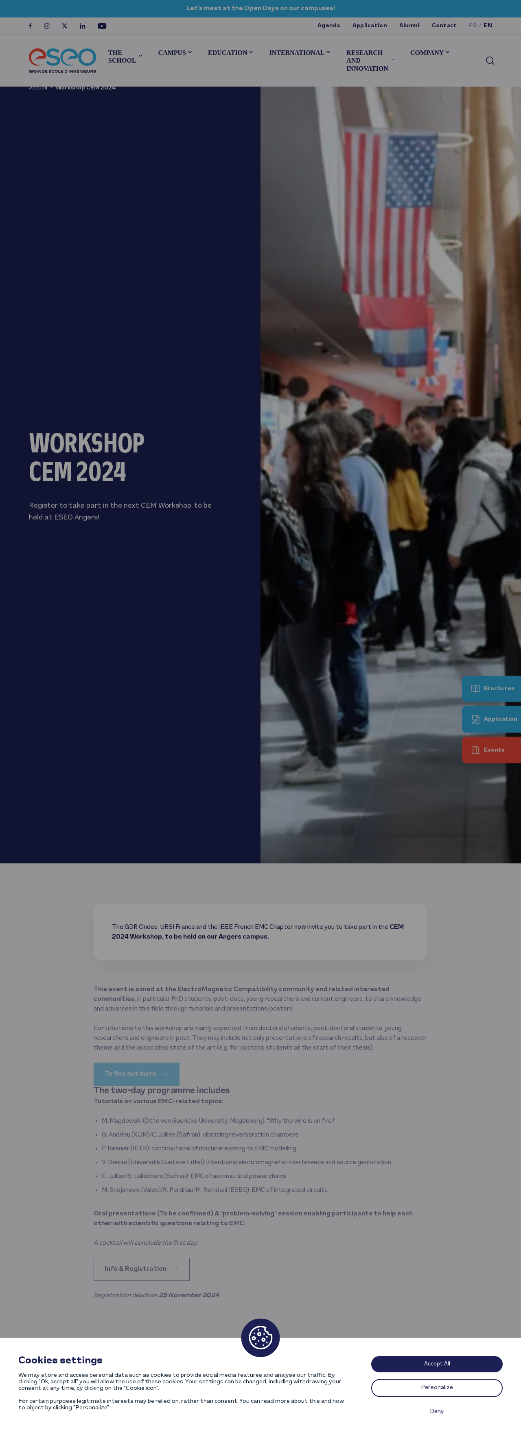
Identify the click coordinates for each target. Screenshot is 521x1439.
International (297, 52)
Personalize (437, 1388)
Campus (172, 52)
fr (473, 26)
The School (122, 56)
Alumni (409, 26)
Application (369, 26)
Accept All (437, 1364)
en (488, 26)
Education (227, 52)
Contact (444, 26)
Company (427, 52)
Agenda (328, 26)
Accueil (38, 88)
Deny (437, 1412)
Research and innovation (367, 60)
